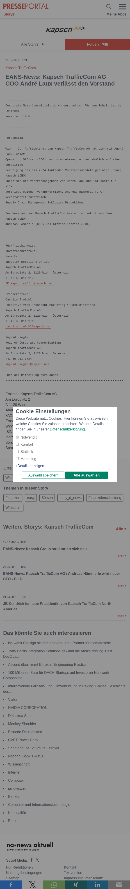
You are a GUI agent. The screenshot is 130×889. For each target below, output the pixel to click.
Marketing (28, 459)
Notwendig (29, 437)
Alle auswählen (87, 475)
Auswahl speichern (43, 475)
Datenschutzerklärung (67, 429)
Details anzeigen (31, 466)
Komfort (27, 444)
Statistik (27, 452)
